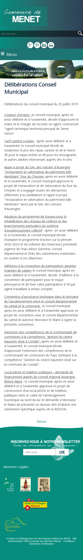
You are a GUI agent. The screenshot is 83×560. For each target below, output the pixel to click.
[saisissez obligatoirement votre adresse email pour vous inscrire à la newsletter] (39, 452)
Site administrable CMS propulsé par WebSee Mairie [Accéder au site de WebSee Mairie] (42, 539)
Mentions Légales (16, 467)
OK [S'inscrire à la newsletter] (62, 451)
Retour (41, 421)
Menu (11, 54)
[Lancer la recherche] (80, 34)
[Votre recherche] (33, 34)
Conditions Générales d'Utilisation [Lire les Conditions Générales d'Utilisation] (52, 542)
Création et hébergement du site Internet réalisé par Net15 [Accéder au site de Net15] (38, 538)
